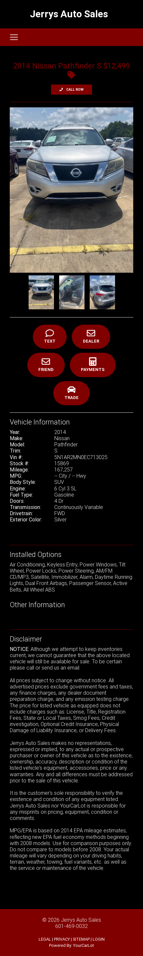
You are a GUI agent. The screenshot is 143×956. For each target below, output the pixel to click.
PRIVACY (62, 939)
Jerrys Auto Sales (81, 920)
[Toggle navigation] (14, 37)
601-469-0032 (71, 926)
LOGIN (99, 939)
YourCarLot (83, 945)
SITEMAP (81, 939)
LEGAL (45, 939)
